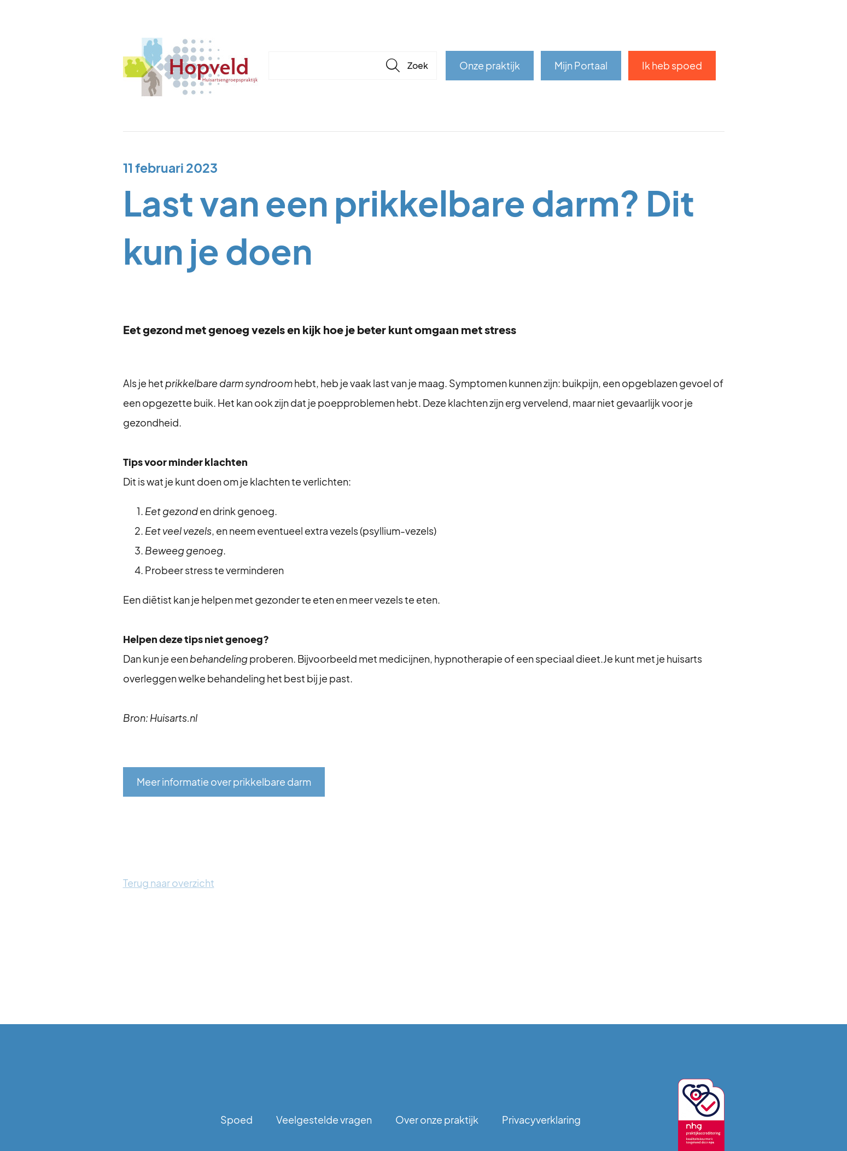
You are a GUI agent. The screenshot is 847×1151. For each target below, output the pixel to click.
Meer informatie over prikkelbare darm (224, 781)
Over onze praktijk (436, 1119)
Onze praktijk (489, 65)
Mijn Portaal (580, 65)
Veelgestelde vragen (324, 1119)
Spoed (236, 1119)
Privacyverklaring (541, 1119)
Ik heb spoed (672, 65)
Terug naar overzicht (168, 883)
